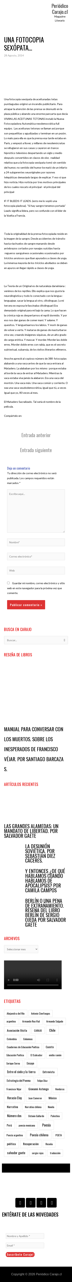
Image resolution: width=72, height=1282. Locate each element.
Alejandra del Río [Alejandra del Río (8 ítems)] (16, 1013)
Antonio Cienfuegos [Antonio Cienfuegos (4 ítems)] (40, 1013)
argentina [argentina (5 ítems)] (11, 1021)
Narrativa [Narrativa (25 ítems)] (12, 1106)
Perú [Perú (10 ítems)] (9, 1125)
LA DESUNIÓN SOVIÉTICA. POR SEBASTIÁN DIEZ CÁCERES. (40, 853)
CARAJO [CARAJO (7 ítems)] (38, 1030)
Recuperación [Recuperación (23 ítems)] (31, 1143)
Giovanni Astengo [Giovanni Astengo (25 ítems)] (38, 1089)
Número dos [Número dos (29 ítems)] (14, 1115)
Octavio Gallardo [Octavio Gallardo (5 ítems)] (36, 1116)
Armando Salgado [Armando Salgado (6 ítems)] (54, 1021)
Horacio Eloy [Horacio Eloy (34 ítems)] (14, 1097)
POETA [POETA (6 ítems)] (58, 1135)
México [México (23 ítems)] (53, 1098)
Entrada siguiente (36, 450)
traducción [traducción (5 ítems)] (55, 1153)
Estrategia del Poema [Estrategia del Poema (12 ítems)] (19, 1080)
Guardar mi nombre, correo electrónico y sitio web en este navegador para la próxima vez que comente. (36, 588)
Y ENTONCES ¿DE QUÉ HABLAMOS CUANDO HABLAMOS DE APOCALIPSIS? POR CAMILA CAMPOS (45, 880)
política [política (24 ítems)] (11, 1143)
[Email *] (25, 1245)
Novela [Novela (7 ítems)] (51, 1107)
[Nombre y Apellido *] (25, 1236)
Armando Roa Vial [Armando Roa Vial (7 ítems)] (31, 1021)
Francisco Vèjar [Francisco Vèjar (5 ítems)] (14, 1089)
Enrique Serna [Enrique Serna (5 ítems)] (13, 1063)
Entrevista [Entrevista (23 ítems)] (49, 1071)
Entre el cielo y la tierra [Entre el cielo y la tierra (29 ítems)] (21, 1071)
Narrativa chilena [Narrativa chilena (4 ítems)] (33, 1107)
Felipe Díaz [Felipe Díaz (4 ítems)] (42, 1081)
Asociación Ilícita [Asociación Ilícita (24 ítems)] (17, 1030)
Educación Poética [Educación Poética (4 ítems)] (15, 1055)
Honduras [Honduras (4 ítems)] (60, 1089)
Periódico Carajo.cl (59, 8)
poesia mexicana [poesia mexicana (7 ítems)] (27, 1125)
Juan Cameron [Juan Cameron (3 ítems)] (35, 1098)
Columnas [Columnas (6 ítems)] (28, 1039)
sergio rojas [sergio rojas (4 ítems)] (38, 1153)
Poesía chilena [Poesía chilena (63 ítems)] (39, 1134)
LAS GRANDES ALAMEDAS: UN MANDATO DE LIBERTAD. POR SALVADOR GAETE (31, 830)
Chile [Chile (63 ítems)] (52, 1030)
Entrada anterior (36, 435)
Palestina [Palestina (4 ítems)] (55, 1116)
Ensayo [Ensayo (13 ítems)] (30, 1063)
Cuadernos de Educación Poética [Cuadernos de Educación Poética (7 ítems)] (23, 1047)
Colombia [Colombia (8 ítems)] (12, 1039)
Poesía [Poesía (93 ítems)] (46, 1124)
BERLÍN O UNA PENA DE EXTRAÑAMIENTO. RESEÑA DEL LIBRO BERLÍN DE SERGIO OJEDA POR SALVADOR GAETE (45, 912)
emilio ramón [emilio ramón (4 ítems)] (55, 1055)
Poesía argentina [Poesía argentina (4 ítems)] (15, 1135)
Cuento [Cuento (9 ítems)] (50, 1047)
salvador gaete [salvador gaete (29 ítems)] (16, 1152)
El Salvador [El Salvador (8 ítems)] (36, 1055)
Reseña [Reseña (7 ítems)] (49, 1144)
